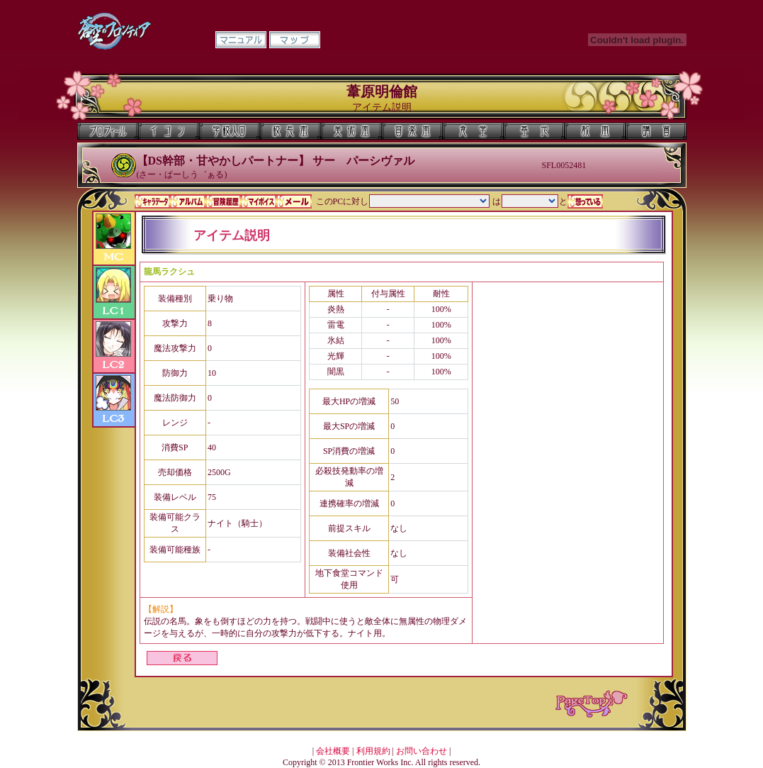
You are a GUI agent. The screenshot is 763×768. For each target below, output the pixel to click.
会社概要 (333, 751)
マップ (294, 39)
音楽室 (412, 131)
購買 (656, 131)
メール (294, 201)
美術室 (351, 131)
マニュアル (240, 39)
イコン (168, 131)
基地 (534, 131)
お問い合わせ (421, 751)
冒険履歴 (223, 201)
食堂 (473, 131)
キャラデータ (152, 201)
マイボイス (258, 201)
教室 (595, 131)
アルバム (187, 201)
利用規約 (373, 751)
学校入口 (229, 131)
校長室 (290, 131)
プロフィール (107, 131)
